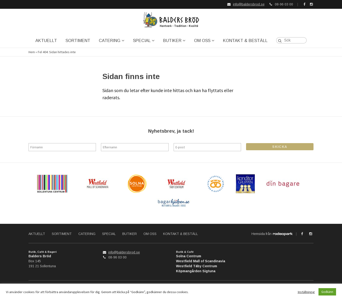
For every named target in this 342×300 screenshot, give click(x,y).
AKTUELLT (46, 40)
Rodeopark (283, 234)
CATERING (109, 40)
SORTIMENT (78, 40)
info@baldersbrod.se (249, 4)
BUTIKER (172, 40)
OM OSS (202, 40)
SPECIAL (142, 40)
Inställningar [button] (306, 292)
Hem (31, 52)
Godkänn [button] (327, 292)
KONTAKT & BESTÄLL (245, 40)
